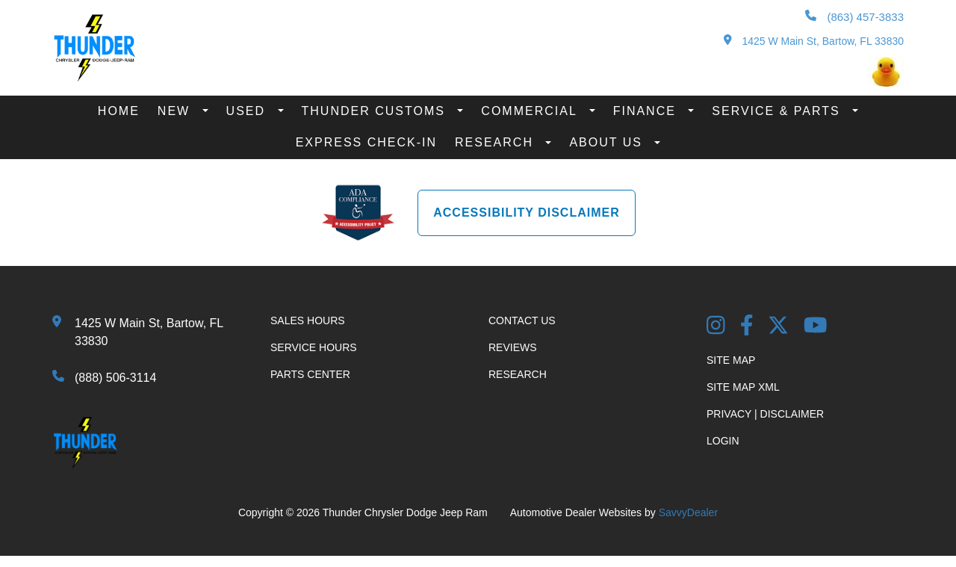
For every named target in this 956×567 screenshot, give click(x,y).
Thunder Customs (376, 111)
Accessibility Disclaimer (526, 212)
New (176, 111)
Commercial (531, 111)
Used (248, 111)
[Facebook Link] (747, 327)
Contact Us (522, 320)
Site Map (731, 360)
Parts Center (310, 374)
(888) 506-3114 (115, 377)
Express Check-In (366, 142)
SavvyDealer (688, 512)
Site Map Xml (743, 387)
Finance (647, 111)
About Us (608, 142)
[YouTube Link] (816, 327)
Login (723, 441)
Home (119, 111)
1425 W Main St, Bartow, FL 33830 (814, 40)
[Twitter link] (778, 327)
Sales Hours (307, 320)
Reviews (512, 347)
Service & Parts (778, 111)
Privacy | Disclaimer (765, 414)
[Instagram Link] (716, 327)
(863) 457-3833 (854, 16)
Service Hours (313, 347)
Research (496, 142)
